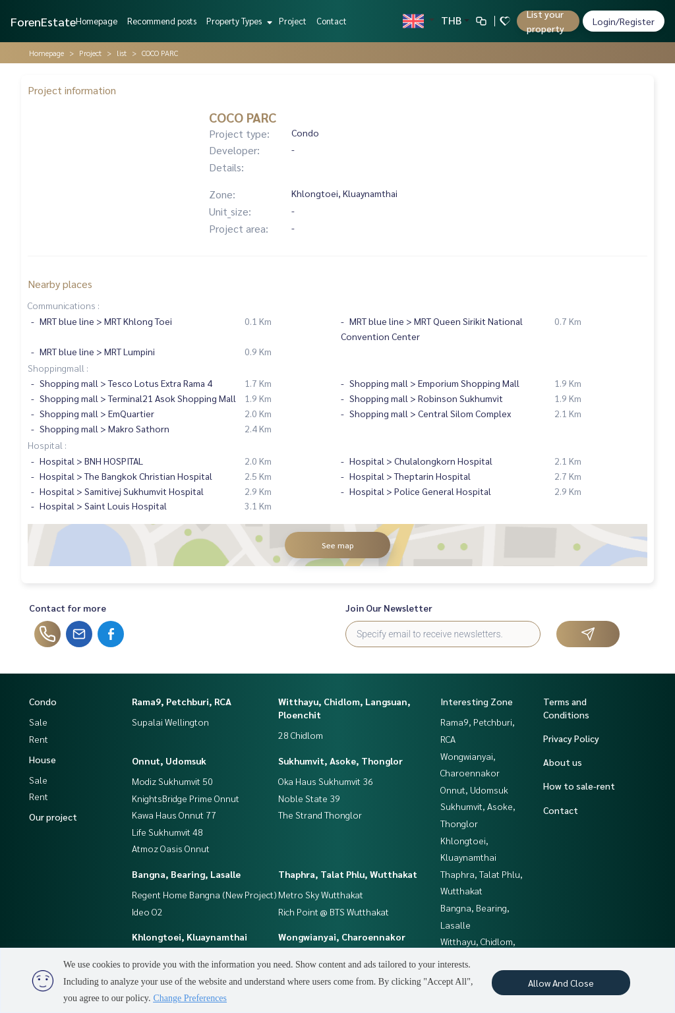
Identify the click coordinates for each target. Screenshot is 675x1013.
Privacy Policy (571, 738)
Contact (331, 20)
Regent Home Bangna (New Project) (204, 894)
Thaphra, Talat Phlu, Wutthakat (347, 874)
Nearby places (60, 284)
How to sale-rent (579, 786)
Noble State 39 (309, 798)
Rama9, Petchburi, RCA (181, 701)
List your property (545, 21)
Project (293, 20)
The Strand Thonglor (320, 815)
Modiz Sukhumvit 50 (172, 781)
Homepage (96, 20)
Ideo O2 (147, 911)
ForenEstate (43, 21)
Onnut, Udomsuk (169, 761)
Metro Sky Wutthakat (320, 894)
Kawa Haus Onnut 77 (174, 815)
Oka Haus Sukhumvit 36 (325, 781)
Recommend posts (161, 20)
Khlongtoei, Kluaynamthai (189, 936)
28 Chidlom (300, 735)
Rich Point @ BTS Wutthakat (333, 911)
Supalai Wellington (170, 722)
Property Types (237, 20)
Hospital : (47, 445)
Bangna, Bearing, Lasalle (186, 874)
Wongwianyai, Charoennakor (341, 936)
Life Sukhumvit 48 (167, 832)
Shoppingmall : (58, 368)
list (122, 52)
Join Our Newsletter (388, 608)
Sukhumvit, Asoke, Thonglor (340, 761)
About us (562, 762)
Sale (38, 722)
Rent (38, 739)
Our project (53, 817)
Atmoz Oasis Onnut (171, 848)
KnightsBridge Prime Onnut (185, 798)
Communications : (64, 305)
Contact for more (67, 608)
